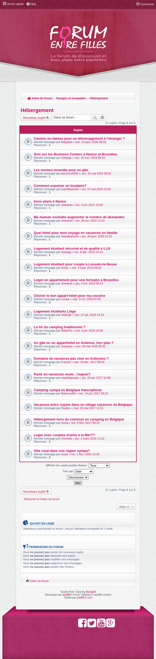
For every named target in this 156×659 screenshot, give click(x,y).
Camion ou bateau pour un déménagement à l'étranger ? (79, 138)
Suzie (64, 454)
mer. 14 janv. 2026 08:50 (90, 141)
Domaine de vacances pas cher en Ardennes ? (71, 358)
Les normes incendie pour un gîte (61, 170)
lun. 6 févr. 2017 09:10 (85, 422)
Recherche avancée (102, 117)
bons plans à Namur (50, 201)
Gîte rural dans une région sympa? (62, 451)
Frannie (66, 362)
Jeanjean (67, 204)
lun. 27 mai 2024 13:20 (96, 189)
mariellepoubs (70, 189)
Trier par (77, 471)
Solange (66, 157)
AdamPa (66, 330)
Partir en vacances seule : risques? (62, 374)
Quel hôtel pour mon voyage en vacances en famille (76, 233)
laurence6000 (69, 173)
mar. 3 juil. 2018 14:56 (89, 330)
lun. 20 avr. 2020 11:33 (90, 220)
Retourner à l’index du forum (42, 499)
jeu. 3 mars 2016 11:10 (89, 438)
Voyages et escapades (71, 98)
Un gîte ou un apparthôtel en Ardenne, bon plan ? (73, 343)
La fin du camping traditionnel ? (59, 327)
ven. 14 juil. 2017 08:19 (93, 393)
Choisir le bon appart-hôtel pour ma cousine (69, 296)
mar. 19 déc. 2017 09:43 (89, 362)
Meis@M (91, 591)
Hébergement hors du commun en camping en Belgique (79, 419)
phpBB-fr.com (85, 597)
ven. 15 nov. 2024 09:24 (90, 157)
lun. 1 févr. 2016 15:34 (85, 454)
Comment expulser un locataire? (60, 186)
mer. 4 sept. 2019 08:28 (86, 267)
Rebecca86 (68, 393)
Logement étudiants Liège (55, 311)
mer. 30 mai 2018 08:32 (91, 346)
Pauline (66, 408)
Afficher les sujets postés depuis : (78, 465)
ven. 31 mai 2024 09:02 (96, 173)
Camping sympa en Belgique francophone (68, 390)
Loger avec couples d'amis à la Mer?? (64, 435)
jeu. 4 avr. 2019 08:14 (89, 283)
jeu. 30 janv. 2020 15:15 (97, 236)
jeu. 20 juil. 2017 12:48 (96, 377)
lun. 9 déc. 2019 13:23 (89, 252)
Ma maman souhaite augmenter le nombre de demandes (79, 217)
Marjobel (66, 141)
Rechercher (95, 117)
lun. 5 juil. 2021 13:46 (89, 204)
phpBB (66, 594)
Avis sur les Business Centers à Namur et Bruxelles (75, 154)
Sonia (64, 422)
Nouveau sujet (34, 117)
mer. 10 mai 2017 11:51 (89, 408)
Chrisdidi (66, 438)
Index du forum (39, 98)
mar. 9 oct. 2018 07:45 (86, 299)
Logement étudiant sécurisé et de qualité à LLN (72, 248)
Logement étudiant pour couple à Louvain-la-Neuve (75, 264)
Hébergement (99, 98)
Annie (64, 267)
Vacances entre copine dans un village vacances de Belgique (83, 405)
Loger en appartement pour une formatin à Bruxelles (76, 280)
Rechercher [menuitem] (129, 99)
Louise (65, 299)
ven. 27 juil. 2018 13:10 (89, 314)
